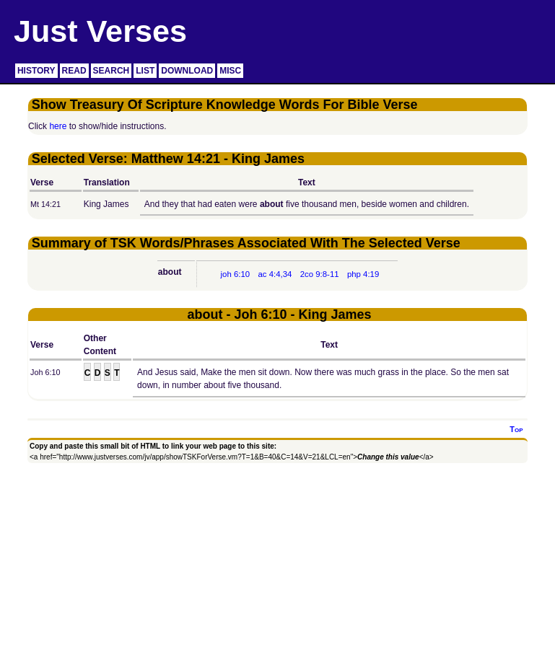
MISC (230, 71)
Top (516, 429)
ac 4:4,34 (275, 274)
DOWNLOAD (187, 71)
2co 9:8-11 (319, 274)
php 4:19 (363, 274)
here (57, 126)
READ (74, 71)
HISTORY (36, 71)
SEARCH (111, 71)
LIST (145, 71)
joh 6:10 (235, 274)
